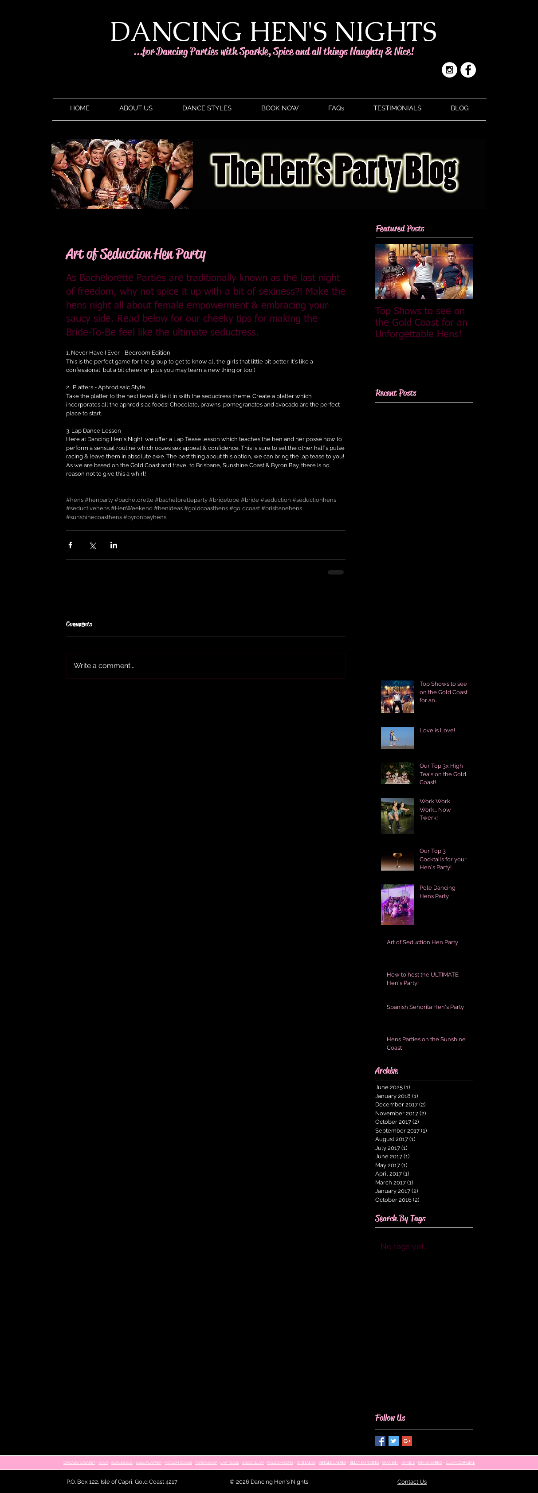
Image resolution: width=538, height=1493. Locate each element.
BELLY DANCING (364, 1462)
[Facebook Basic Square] (380, 1441)
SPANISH (390, 1462)
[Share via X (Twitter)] (92, 545)
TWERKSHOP (206, 1462)
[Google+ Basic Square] (407, 1441)
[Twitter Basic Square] (394, 1441)
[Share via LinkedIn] (114, 545)
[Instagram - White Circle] (449, 70)
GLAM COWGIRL (460, 1462)
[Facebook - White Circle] (468, 70)
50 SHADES (306, 1462)
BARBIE (408, 1462)
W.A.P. (103, 1462)
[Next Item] (459, 271)
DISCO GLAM (253, 1462)
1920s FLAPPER (148, 1462)
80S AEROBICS (430, 1462)
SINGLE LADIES (332, 1462)
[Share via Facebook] (70, 545)
